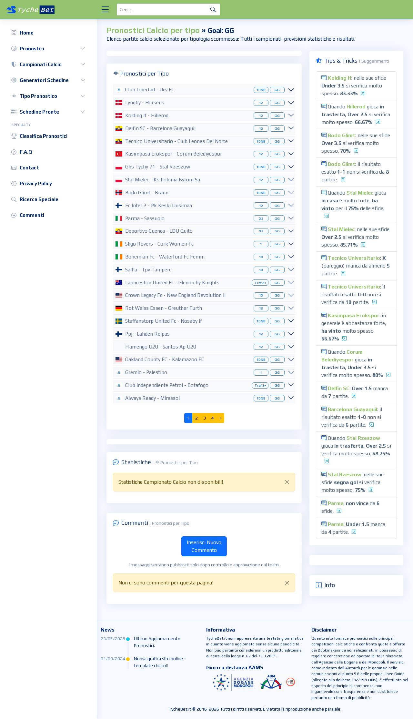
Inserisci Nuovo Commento (204, 546)
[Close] (287, 482)
